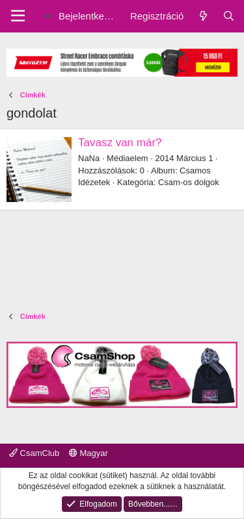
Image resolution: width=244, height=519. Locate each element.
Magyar (88, 453)
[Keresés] (228, 16)
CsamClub (34, 453)
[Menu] (18, 16)
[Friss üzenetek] (202, 16)
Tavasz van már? (120, 142)
